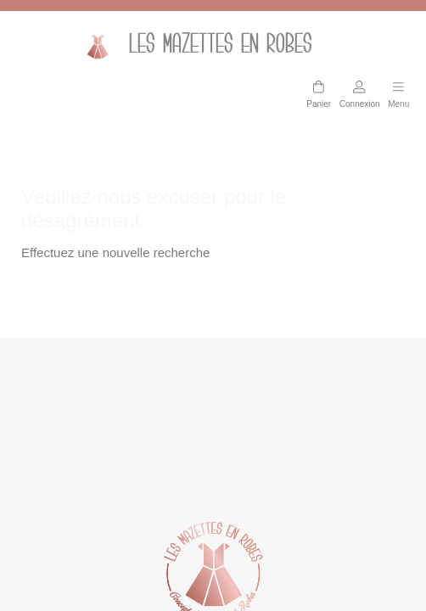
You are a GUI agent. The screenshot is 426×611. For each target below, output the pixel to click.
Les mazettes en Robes (193, 46)
